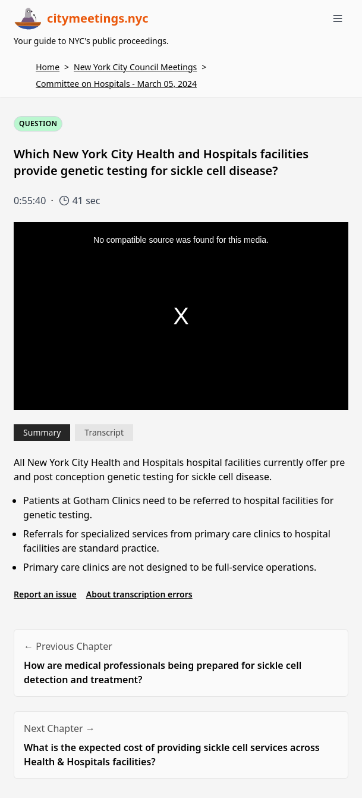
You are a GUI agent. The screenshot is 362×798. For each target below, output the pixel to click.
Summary (42, 432)
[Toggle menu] (337, 18)
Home (47, 67)
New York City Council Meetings (135, 67)
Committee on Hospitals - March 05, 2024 (116, 83)
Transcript (104, 432)
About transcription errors (139, 594)
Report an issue (45, 594)
